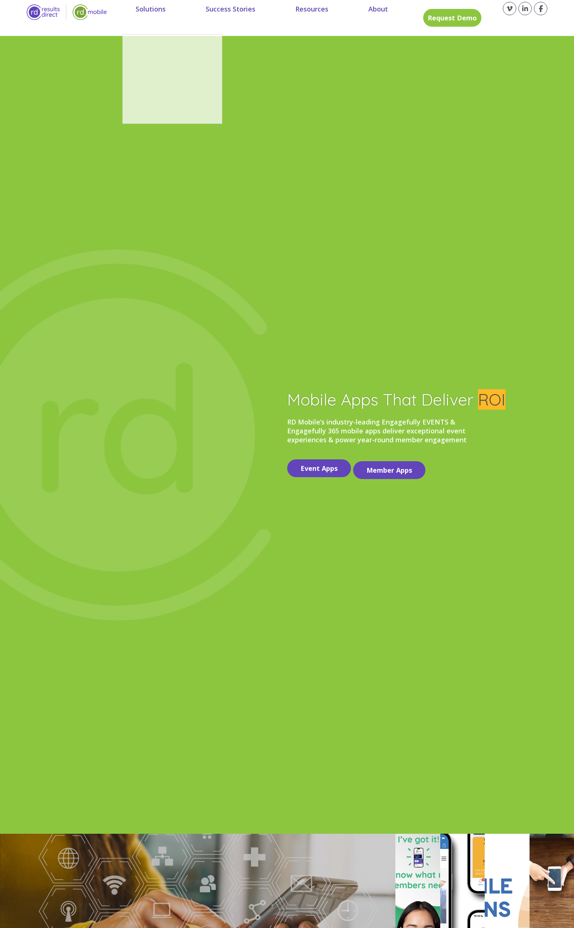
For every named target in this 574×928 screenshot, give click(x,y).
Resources (303, 17)
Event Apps (319, 466)
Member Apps (393, 466)
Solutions (158, 17)
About (362, 17)
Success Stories (230, 17)
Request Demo (437, 17)
